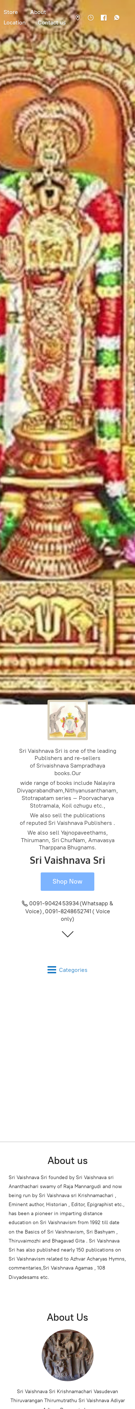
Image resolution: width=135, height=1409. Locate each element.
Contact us (52, 22)
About (38, 12)
